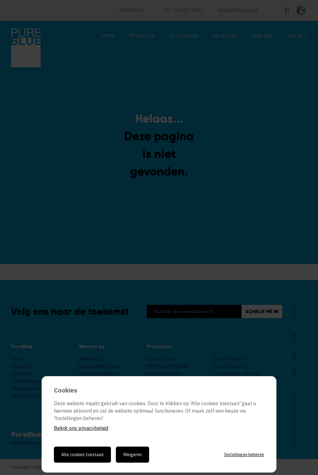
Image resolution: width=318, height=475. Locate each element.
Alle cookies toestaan (82, 454)
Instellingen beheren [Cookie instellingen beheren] (244, 454)
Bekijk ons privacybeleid (81, 428)
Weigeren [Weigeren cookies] (132, 454)
